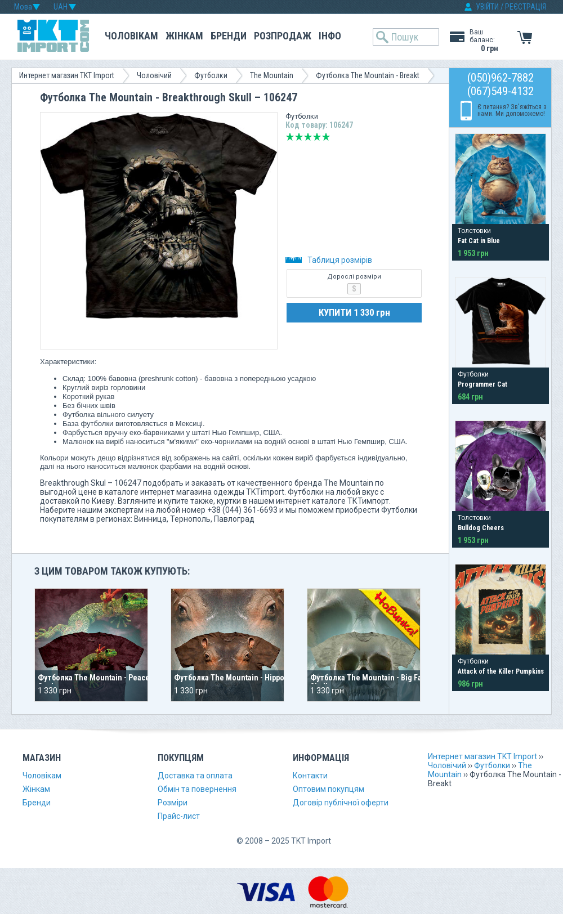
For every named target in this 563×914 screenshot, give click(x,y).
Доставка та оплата (195, 775)
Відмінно (325, 136)
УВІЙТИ (487, 6)
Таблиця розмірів (328, 260)
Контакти (310, 775)
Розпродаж (282, 36)
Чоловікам (131, 36)
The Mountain (271, 75)
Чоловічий (154, 75)
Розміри (172, 802)
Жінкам (184, 36)
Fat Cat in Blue (479, 241)
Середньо (307, 136)
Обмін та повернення (197, 789)
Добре (316, 136)
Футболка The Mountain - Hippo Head (239, 677)
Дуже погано (289, 136)
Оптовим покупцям (328, 789)
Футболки (210, 75)
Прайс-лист (179, 816)
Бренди (229, 36)
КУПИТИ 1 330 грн (354, 312)
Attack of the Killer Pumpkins (501, 671)
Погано (298, 136)
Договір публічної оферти (340, 802)
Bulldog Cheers (481, 528)
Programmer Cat (482, 384)
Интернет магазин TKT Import (66, 75)
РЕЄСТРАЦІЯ (525, 6)
